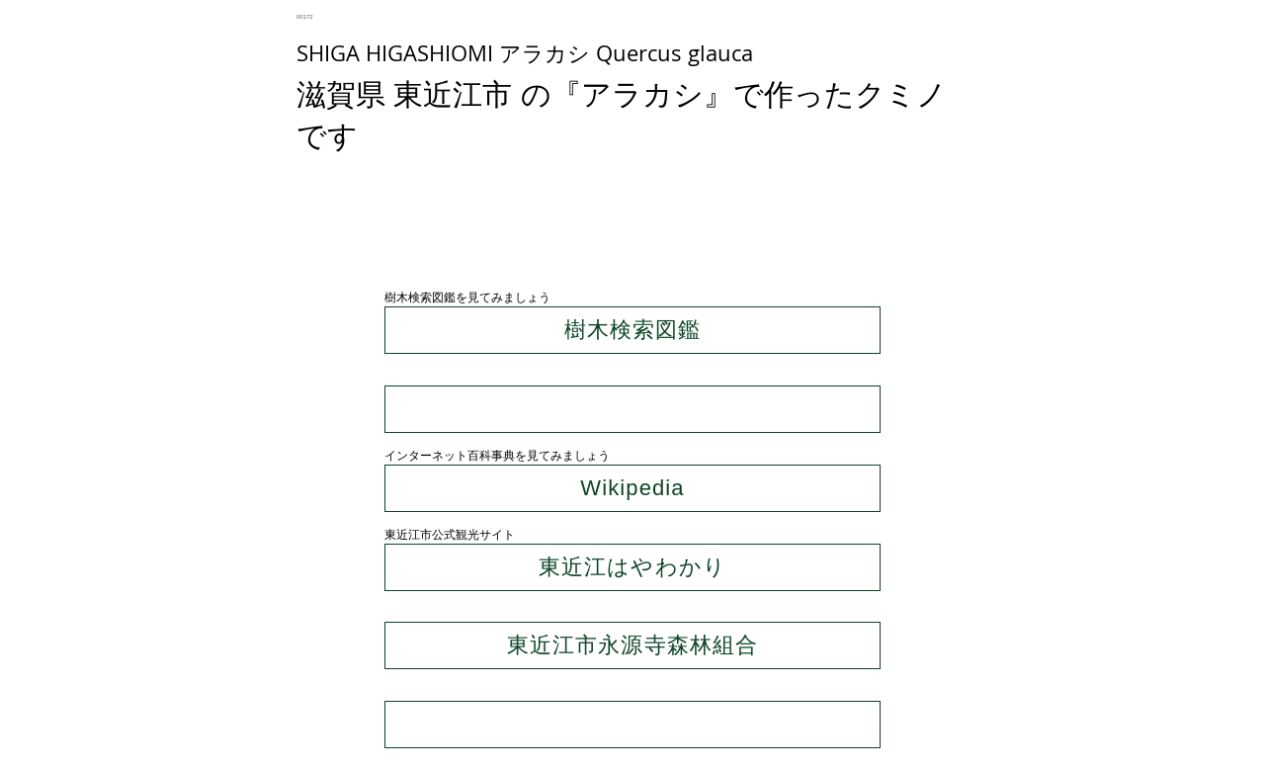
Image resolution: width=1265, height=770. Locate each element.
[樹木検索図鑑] (632, 330)
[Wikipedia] (632, 488)
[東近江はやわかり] (632, 567)
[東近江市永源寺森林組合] (632, 645)
